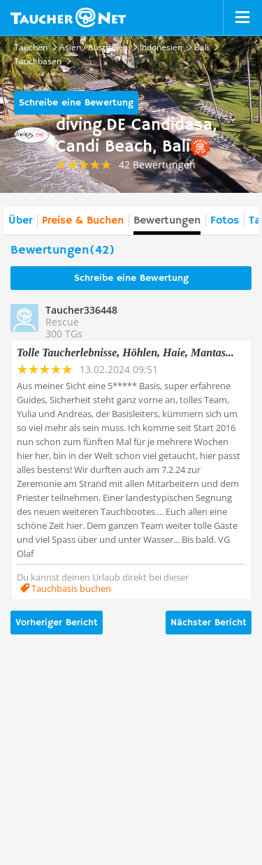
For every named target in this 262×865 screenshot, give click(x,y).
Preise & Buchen (83, 221)
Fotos (224, 221)
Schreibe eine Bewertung (76, 102)
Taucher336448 (81, 310)
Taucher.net (68, 17)
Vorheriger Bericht (56, 622)
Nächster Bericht (208, 622)
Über (20, 221)
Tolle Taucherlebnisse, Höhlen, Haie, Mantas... (125, 352)
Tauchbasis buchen (70, 588)
